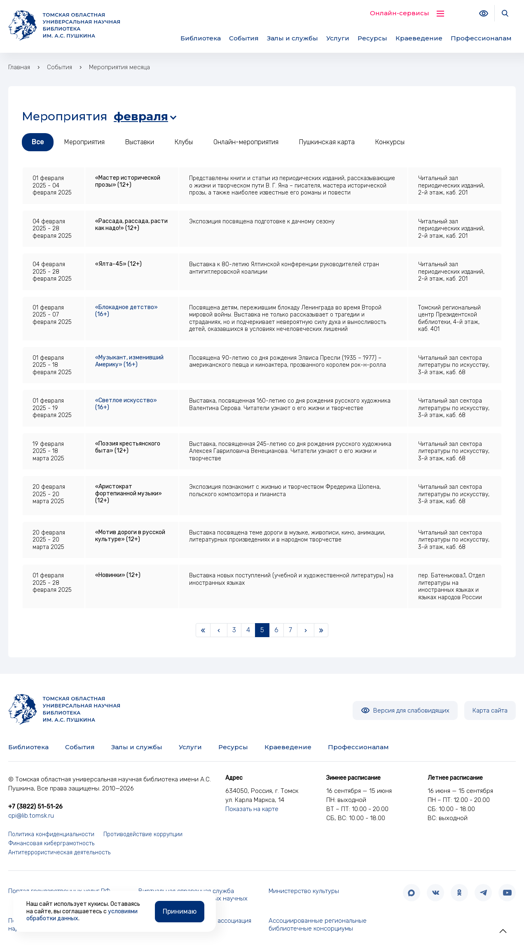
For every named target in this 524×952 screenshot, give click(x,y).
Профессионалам (481, 38)
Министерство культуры (304, 891)
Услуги (337, 38)
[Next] (305, 630)
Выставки (139, 142)
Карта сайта (490, 710)
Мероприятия (84, 142)
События (244, 38)
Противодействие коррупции (142, 834)
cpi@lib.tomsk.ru (31, 815)
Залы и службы (292, 38)
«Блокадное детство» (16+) (126, 311)
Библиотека (200, 38)
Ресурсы (372, 38)
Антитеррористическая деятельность (59, 852)
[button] (503, 931)
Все (38, 142)
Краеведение (418, 38)
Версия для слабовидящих (405, 710)
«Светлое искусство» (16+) (126, 404)
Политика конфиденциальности (51, 834)
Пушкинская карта (327, 142)
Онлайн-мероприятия (245, 142)
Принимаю (179, 911)
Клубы (184, 142)
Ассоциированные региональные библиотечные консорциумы (318, 924)
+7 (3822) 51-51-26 (35, 806)
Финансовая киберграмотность (51, 843)
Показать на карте (251, 809)
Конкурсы (390, 142)
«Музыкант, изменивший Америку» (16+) (129, 361)
